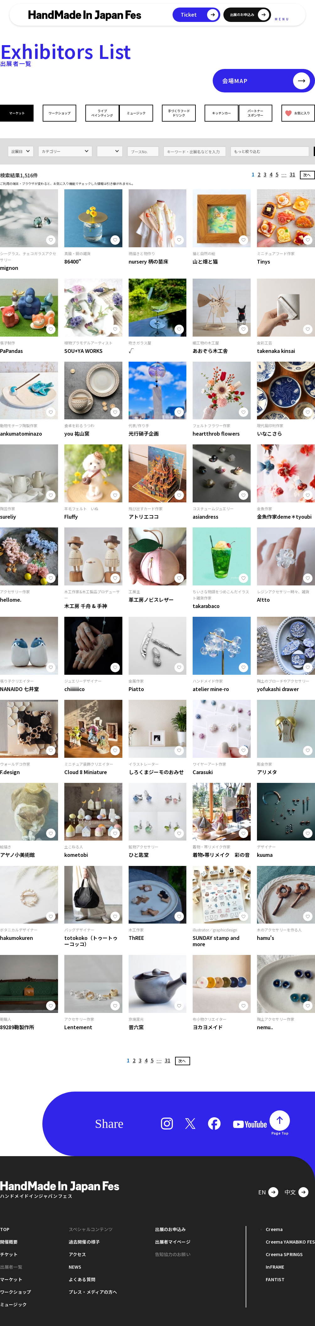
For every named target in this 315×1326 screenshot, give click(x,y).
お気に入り (296, 113)
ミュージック (137, 113)
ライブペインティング (98, 112)
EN (262, 1183)
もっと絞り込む (247, 142)
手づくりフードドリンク (177, 112)
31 (292, 165)
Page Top (279, 1124)
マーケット (18, 113)
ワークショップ (58, 113)
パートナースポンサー (257, 112)
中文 (290, 1183)
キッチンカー (217, 113)
